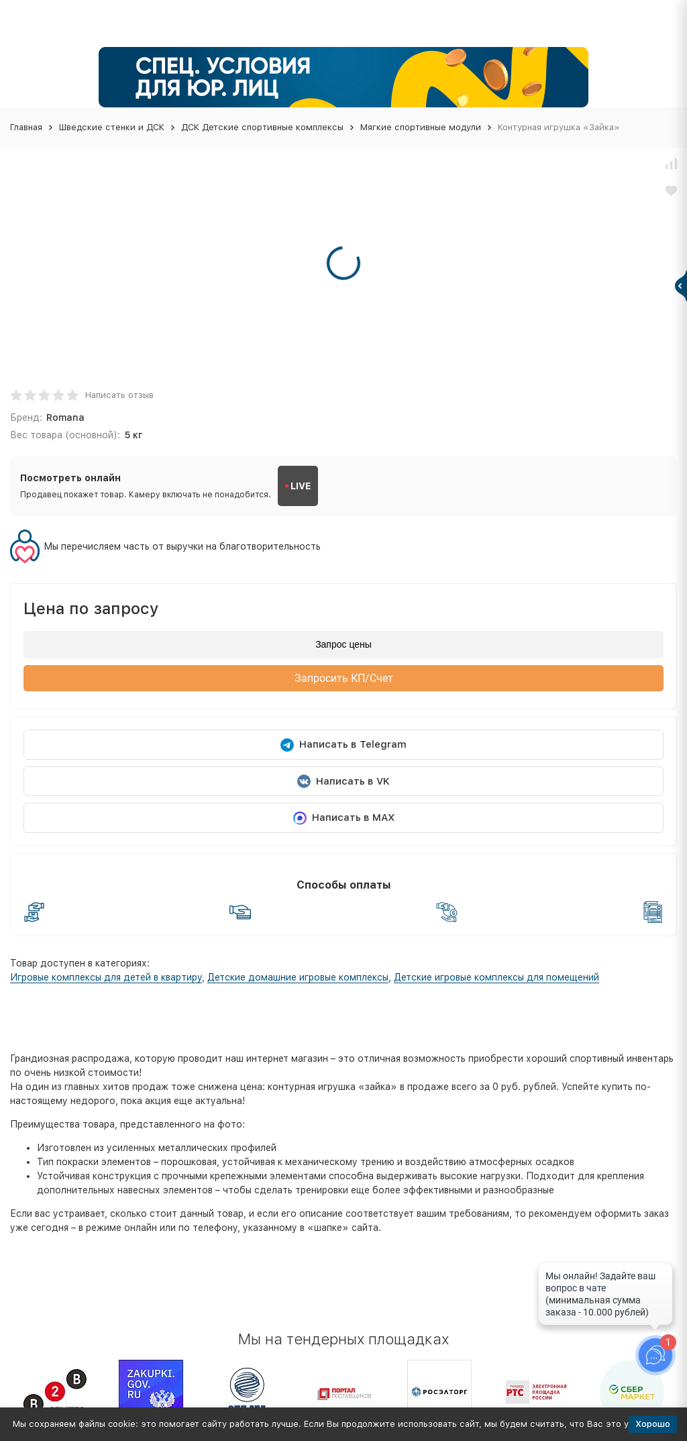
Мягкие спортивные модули (420, 127)
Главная (26, 127)
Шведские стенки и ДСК (111, 127)
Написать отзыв (119, 395)
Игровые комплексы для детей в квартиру (106, 977)
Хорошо (652, 1424)
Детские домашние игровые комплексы (297, 977)
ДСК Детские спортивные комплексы (262, 127)
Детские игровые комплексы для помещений (496, 977)
